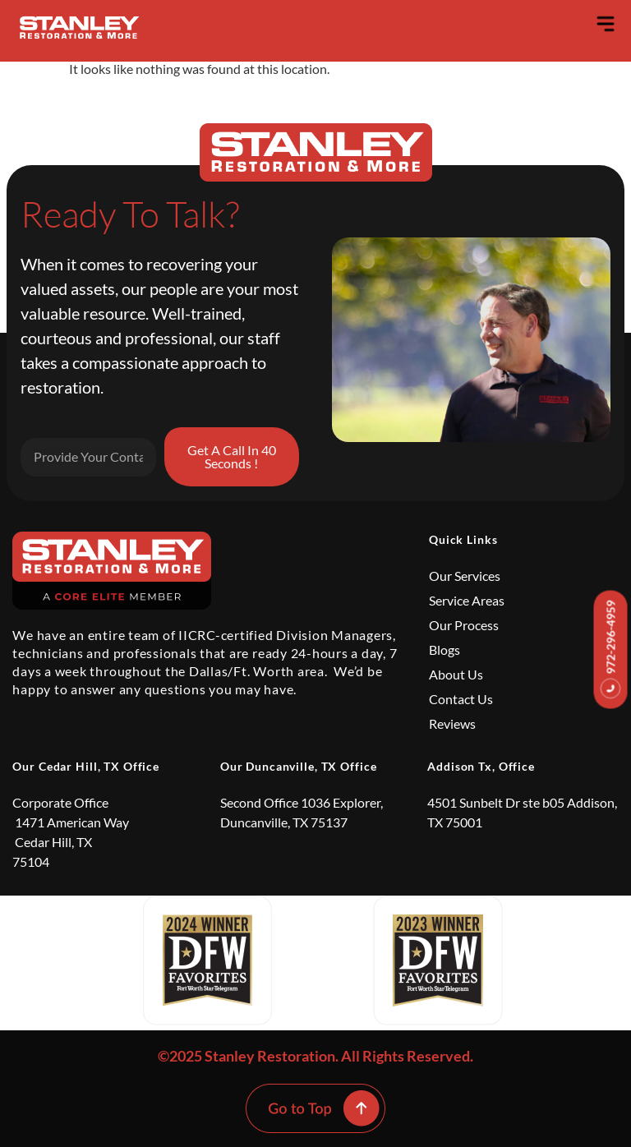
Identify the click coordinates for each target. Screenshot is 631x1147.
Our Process (464, 625)
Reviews (452, 723)
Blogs (444, 649)
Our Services (464, 575)
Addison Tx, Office (481, 766)
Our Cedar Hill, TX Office (85, 766)
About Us (456, 674)
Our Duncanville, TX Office (298, 766)
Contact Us (461, 699)
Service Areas (466, 600)
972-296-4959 (611, 650)
